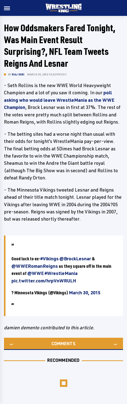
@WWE (35, 273)
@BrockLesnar (75, 259)
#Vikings (49, 259)
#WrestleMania (61, 273)
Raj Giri (18, 74)
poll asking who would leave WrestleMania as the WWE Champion (59, 100)
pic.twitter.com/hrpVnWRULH (43, 281)
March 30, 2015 (84, 293)
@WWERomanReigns (34, 266)
